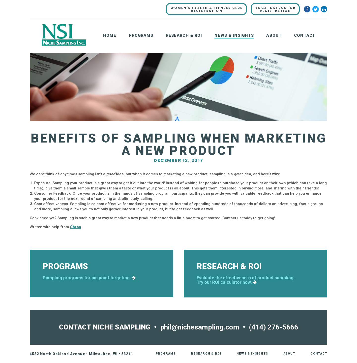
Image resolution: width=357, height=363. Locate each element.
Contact (304, 35)
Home (109, 35)
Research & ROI (184, 35)
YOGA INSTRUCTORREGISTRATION (275, 9)
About (274, 35)
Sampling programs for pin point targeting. (89, 278)
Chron (75, 227)
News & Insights (234, 35)
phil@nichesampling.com (199, 327)
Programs (141, 35)
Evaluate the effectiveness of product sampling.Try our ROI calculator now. (246, 280)
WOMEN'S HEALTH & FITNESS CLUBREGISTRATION (207, 9)
